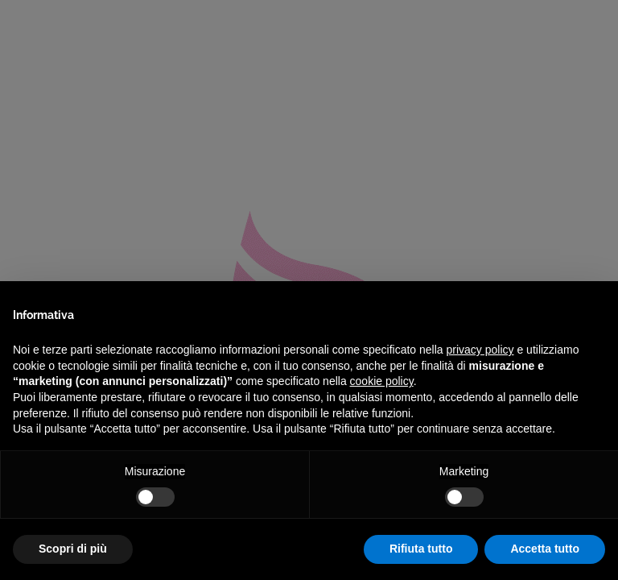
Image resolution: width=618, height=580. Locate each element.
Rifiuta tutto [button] (421, 548)
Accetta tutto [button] (544, 548)
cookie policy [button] (382, 381)
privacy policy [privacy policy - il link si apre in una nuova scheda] (480, 349)
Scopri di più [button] (73, 548)
